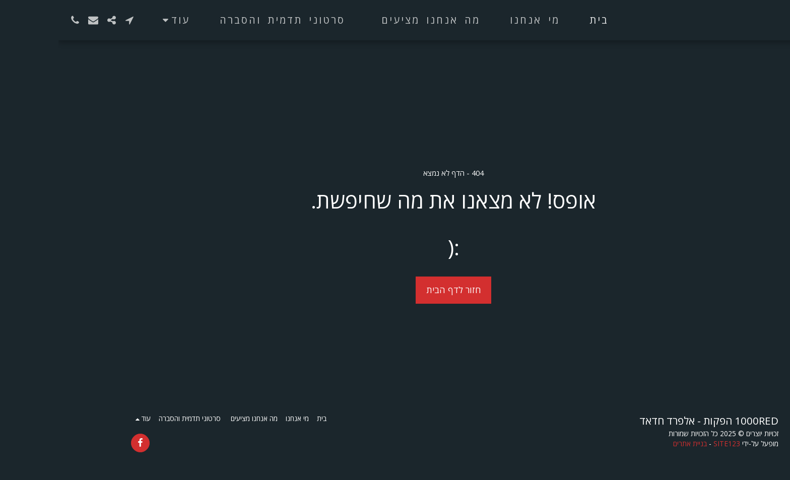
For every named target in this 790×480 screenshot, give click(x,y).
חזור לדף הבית (395, 290)
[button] (71, 20)
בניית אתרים (631, 443)
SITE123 (668, 443)
